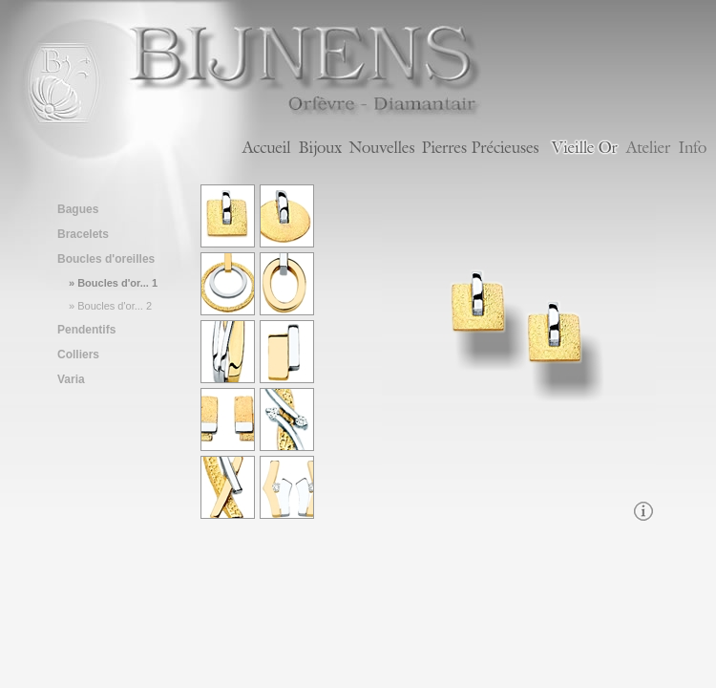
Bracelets (83, 234)
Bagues (77, 209)
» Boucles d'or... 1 (113, 283)
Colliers (78, 354)
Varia (71, 379)
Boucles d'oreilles (106, 259)
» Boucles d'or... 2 (110, 306)
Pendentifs (86, 329)
